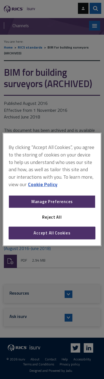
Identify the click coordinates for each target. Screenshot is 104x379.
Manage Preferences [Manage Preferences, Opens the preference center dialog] (52, 201)
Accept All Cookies (52, 233)
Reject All (52, 217)
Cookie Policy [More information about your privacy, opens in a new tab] (42, 184)
